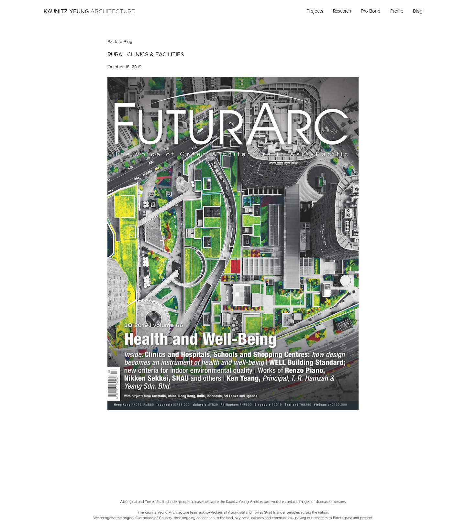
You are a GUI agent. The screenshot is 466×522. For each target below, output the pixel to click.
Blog (417, 11)
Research (342, 11)
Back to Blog (119, 42)
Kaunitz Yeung (89, 11)
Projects (314, 11)
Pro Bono (371, 11)
